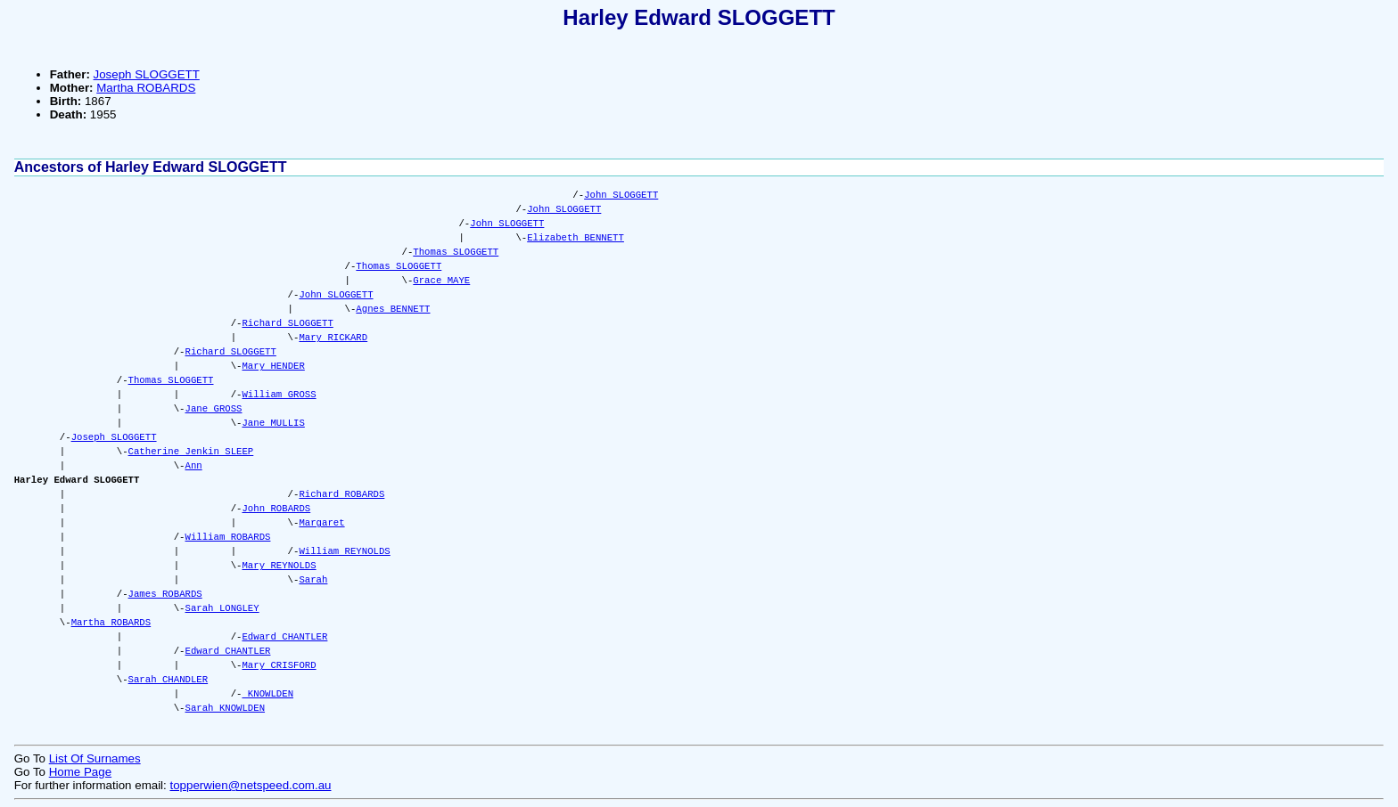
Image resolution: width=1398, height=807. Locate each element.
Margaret (321, 523)
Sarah (313, 580)
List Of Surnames (95, 758)
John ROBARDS (276, 508)
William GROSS (279, 394)
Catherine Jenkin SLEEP (191, 451)
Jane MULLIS (273, 423)
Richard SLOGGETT (287, 323)
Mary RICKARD (333, 337)
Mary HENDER (273, 366)
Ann (193, 466)
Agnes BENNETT (393, 309)
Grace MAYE (441, 280)
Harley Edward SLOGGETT (699, 17)
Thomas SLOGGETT (455, 252)
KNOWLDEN (267, 694)
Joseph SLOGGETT (147, 74)
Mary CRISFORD (279, 665)
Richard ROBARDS (341, 494)
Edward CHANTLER (284, 637)
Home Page (80, 771)
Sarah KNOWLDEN (225, 708)
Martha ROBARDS (145, 87)
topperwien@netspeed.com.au (250, 785)
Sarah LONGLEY (222, 608)
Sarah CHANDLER (168, 679)
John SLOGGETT (621, 195)
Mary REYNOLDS (279, 565)
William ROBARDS (228, 537)
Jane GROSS (214, 409)
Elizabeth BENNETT (575, 238)
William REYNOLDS (344, 551)
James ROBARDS (165, 594)
